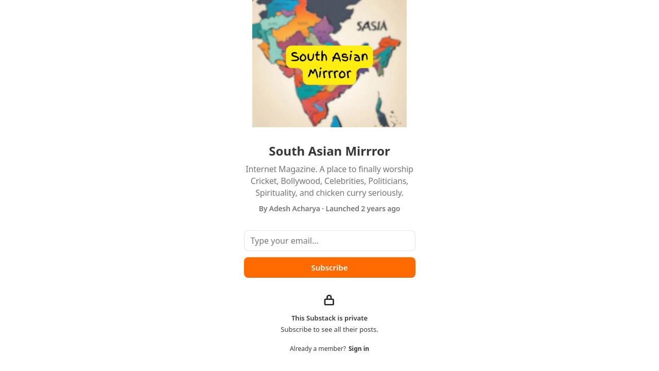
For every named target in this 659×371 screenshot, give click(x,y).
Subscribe (329, 267)
